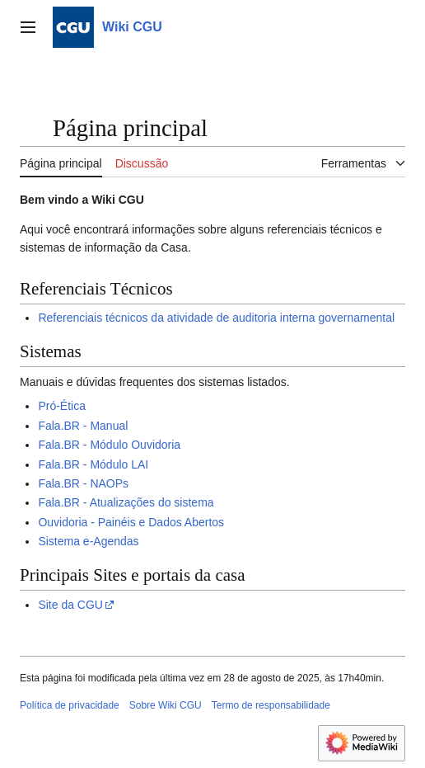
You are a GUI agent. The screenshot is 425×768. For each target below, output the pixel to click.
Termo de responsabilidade (271, 705)
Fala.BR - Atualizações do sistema (125, 502)
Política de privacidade (69, 705)
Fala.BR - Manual (83, 425)
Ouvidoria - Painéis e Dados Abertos (131, 522)
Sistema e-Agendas (88, 541)
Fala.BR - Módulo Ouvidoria (109, 444)
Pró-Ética (62, 405)
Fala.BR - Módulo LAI (93, 464)
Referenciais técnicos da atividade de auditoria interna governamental (216, 317)
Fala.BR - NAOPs (83, 483)
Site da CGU (70, 604)
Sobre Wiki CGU (165, 705)
